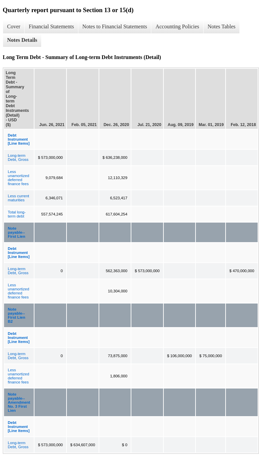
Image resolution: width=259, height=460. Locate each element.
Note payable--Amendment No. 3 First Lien (19, 402)
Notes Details (22, 40)
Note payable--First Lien (16, 232)
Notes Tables (222, 26)
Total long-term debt (17, 214)
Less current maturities (18, 198)
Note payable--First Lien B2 (16, 315)
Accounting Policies (177, 26)
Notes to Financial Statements (114, 26)
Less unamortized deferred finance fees (18, 178)
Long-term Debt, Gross (18, 157)
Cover (13, 26)
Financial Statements (51, 26)
